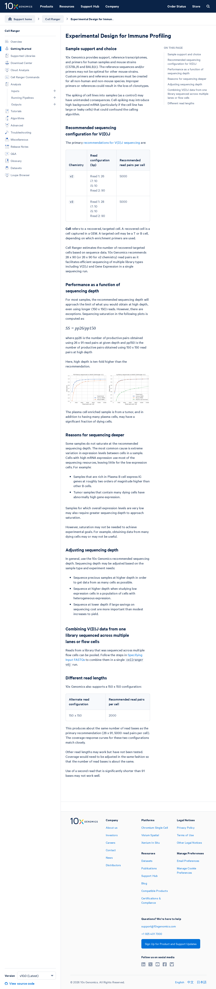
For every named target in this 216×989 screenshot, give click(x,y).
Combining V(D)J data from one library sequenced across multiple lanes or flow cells (188, 94)
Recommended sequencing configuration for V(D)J (184, 62)
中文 (190, 982)
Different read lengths (181, 103)
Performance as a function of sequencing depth (185, 71)
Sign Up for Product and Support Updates (171, 944)
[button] (55, 91)
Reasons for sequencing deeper (187, 79)
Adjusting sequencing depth (185, 84)
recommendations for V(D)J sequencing (112, 142)
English (179, 982)
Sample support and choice (184, 54)
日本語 (202, 982)
